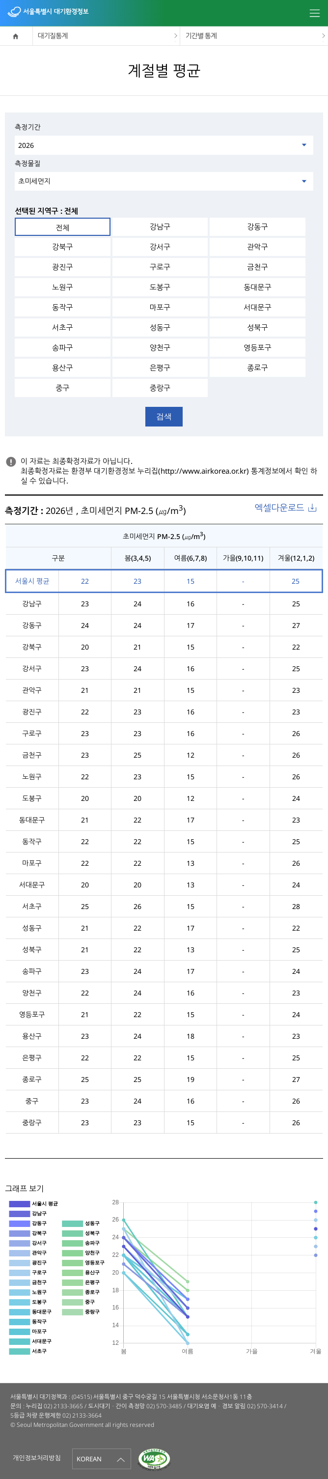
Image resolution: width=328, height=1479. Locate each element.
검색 (164, 416)
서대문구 (257, 307)
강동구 (257, 226)
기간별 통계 (201, 35)
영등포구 (257, 347)
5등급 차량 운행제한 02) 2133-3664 (56, 1415)
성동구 (160, 327)
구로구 (160, 267)
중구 (62, 388)
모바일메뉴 (314, 14)
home (16, 36)
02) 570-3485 (164, 1406)
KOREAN (89, 1458)
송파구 (62, 347)
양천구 (160, 347)
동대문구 (257, 287)
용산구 (62, 367)
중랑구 (160, 388)
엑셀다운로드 (279, 507)
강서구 (160, 247)
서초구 (62, 327)
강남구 (160, 226)
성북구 (257, 327)
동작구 (62, 307)
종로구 (257, 367)
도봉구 (160, 287)
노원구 (62, 287)
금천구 (257, 267)
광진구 (62, 267)
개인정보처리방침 (37, 1457)
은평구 (160, 367)
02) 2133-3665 (63, 1406)
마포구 (160, 307)
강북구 (62, 247)
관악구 (257, 247)
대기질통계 (53, 35)
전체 (62, 227)
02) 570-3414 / (266, 1406)
